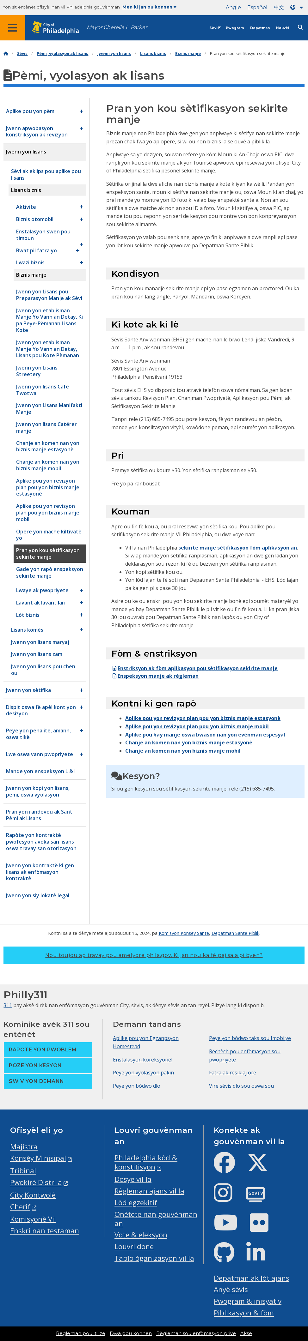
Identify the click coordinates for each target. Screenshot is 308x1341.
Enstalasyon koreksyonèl (142, 1059)
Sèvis (214, 28)
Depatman (260, 28)
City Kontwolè (33, 1195)
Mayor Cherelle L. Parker (117, 27)
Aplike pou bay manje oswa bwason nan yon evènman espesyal (205, 734)
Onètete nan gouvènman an (155, 1218)
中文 (279, 7)
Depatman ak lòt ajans (251, 1278)
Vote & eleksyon (140, 1235)
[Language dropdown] (298, 7)
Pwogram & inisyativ (247, 1301)
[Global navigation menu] (12, 27)
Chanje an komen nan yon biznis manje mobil (183, 750)
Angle (233, 7)
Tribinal (23, 1171)
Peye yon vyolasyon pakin (143, 1072)
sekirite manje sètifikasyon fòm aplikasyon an (237, 547)
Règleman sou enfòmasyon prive (196, 1333)
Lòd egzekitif (135, 1202)
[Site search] (300, 27)
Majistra (24, 1147)
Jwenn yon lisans (114, 53)
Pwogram (235, 28)
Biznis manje (188, 53)
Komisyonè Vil (33, 1219)
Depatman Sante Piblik (235, 933)
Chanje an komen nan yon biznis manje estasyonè (188, 742)
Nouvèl (282, 28)
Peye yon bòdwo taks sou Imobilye (250, 1038)
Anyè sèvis (231, 1289)
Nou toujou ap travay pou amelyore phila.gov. (153, 955)
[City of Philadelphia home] (58, 28)
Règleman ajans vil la (149, 1191)
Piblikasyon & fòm (244, 1313)
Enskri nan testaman (44, 1231)
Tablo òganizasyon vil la (154, 1258)
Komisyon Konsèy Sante (184, 933)
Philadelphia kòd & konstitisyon (145, 1162)
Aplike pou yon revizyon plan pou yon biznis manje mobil (197, 726)
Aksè (246, 1333)
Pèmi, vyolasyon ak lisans (62, 53)
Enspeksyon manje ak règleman (155, 675)
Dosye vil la (132, 1179)
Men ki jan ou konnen (149, 6)
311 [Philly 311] (7, 1005)
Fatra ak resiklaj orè (232, 1072)
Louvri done (134, 1246)
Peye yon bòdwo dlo (136, 1085)
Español (257, 7)
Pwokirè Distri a (36, 1182)
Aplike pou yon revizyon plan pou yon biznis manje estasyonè (202, 718)
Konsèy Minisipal (38, 1158)
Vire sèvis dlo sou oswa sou (241, 1085)
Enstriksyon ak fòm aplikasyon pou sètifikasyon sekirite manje (194, 668)
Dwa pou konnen (131, 1333)
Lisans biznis (153, 53)
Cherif (20, 1207)
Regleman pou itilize (80, 1333)
